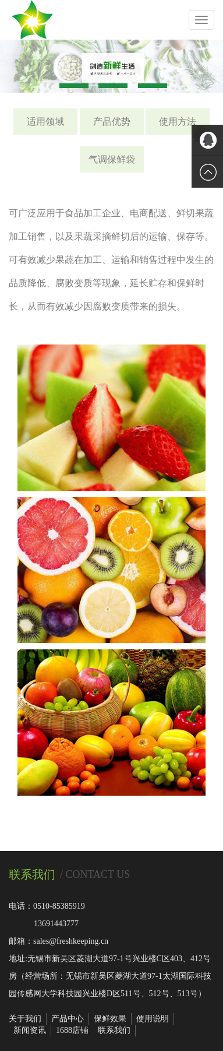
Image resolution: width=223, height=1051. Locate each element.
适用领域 (45, 121)
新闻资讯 (29, 1030)
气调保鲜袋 (112, 159)
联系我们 (114, 1030)
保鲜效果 (110, 1018)
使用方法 (177, 121)
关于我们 (25, 1018)
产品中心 (67, 1018)
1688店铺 (72, 1030)
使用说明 (152, 1018)
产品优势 (111, 121)
